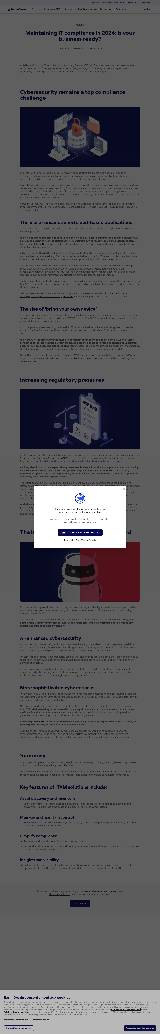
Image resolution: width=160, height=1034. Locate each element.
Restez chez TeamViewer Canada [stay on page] (80, 540)
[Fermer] (123, 488)
